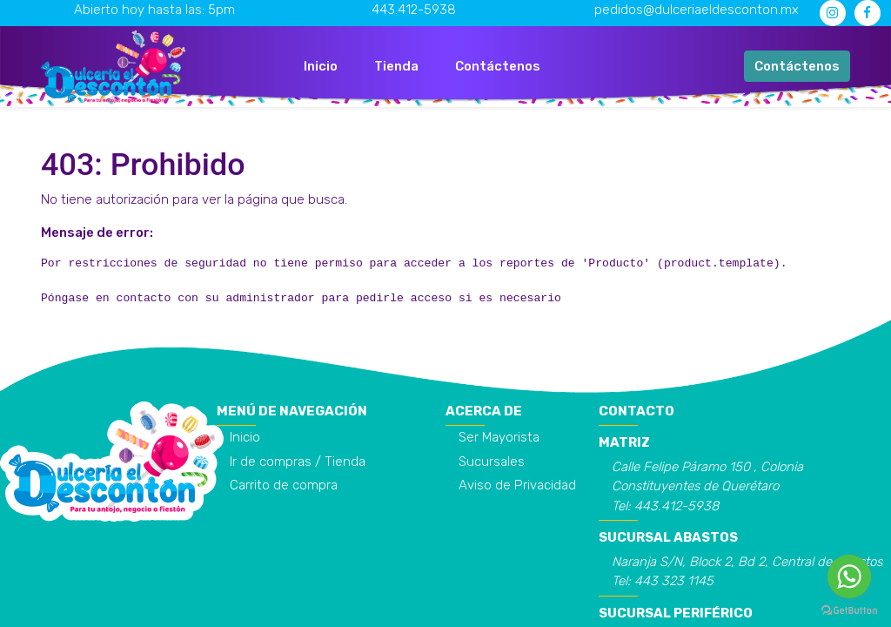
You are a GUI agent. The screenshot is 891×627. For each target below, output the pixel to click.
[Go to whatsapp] (849, 576)
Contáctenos (797, 66)
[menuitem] (321, 66)
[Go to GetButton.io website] (849, 609)
